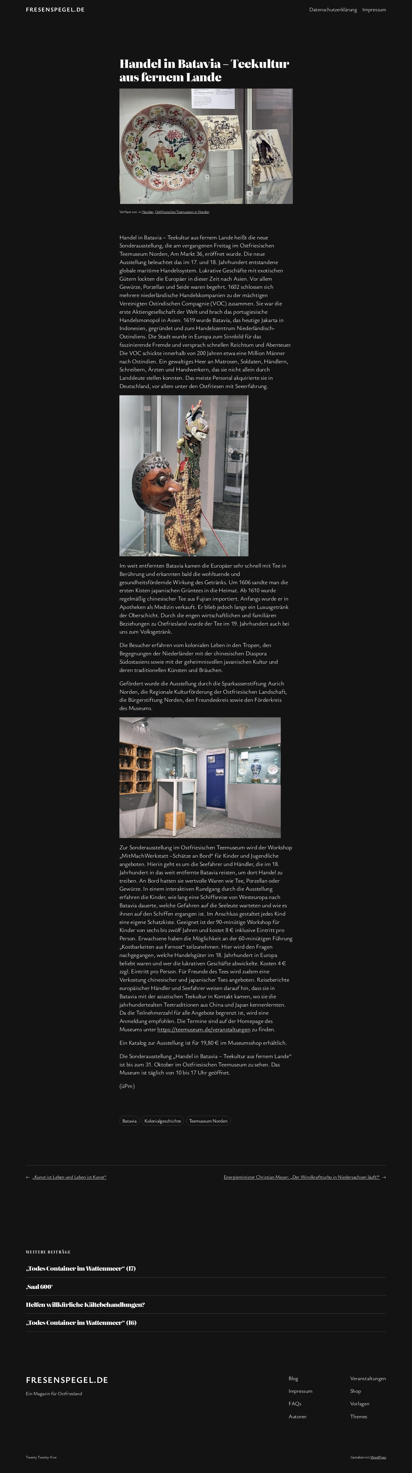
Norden (148, 211)
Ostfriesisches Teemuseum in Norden (182, 211)
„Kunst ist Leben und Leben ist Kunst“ (69, 1177)
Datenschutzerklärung (333, 9)
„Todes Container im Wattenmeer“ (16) (81, 1322)
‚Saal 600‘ (39, 1286)
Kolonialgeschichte (162, 1120)
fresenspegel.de (55, 9)
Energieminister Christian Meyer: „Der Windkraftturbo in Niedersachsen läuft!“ (302, 1177)
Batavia (129, 1120)
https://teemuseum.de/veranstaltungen (203, 1029)
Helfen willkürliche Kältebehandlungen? (85, 1304)
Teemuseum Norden (208, 1120)
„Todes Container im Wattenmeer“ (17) (81, 1268)
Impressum (374, 9)
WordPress (378, 1457)
